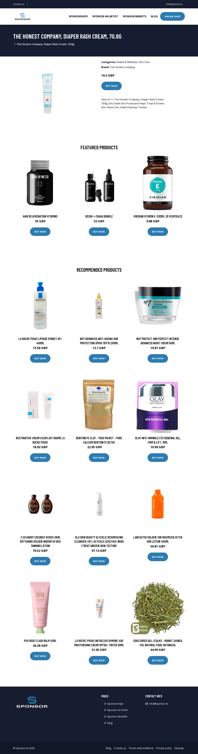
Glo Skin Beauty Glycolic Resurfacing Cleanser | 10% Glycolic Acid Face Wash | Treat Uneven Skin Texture (99, 541)
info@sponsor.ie (174, 4)
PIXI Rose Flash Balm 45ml (40, 641)
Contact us (120, 748)
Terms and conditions (141, 748)
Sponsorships (78, 16)
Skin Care (144, 62)
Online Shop (172, 16)
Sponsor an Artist (105, 16)
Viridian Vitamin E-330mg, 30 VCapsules (157, 216)
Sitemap (179, 748)
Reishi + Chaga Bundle (99, 216)
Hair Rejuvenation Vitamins (40, 216)
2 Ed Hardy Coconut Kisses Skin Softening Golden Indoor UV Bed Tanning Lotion (40, 541)
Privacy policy (164, 748)
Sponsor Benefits (134, 16)
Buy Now (111, 85)
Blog (154, 16)
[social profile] (27, 4)
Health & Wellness (127, 62)
